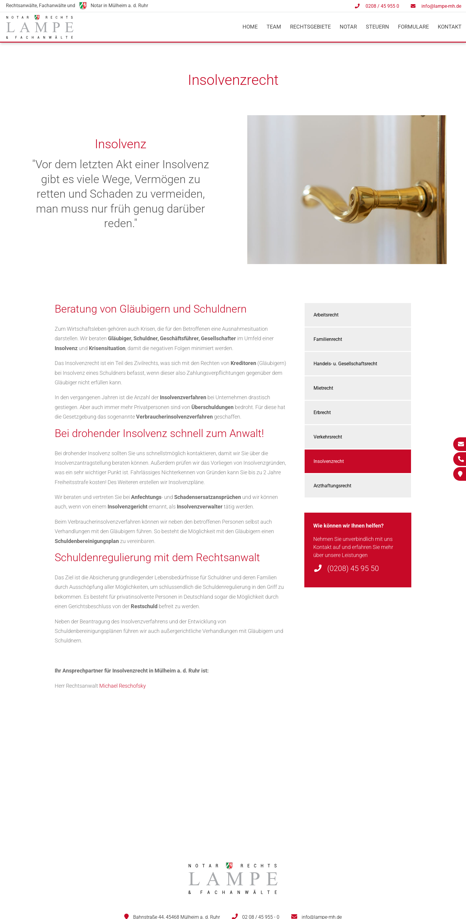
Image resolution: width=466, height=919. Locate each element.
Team (274, 27)
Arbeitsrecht (326, 315)
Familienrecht (328, 339)
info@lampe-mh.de (441, 6)
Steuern (377, 27)
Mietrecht (323, 388)
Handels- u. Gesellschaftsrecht (345, 363)
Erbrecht (322, 412)
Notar (348, 27)
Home (250, 27)
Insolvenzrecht (329, 461)
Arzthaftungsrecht (332, 486)
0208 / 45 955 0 (382, 6)
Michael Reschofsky (122, 686)
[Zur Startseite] (39, 37)
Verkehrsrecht (328, 437)
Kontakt (450, 27)
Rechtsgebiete (310, 27)
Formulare (413, 27)
